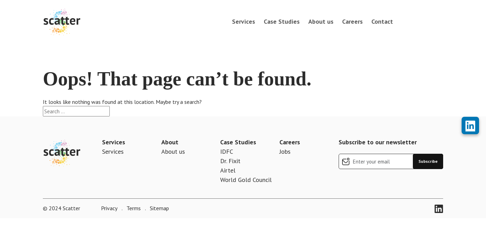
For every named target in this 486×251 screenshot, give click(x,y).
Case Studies (282, 21)
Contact (382, 21)
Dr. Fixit (230, 161)
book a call (421, 21)
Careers (352, 21)
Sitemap (158, 208)
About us (320, 21)
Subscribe (428, 161)
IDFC (226, 151)
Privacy (109, 208)
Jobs (285, 151)
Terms (133, 208)
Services (243, 21)
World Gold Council (246, 180)
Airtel (228, 170)
